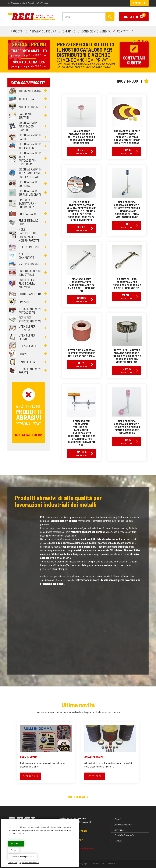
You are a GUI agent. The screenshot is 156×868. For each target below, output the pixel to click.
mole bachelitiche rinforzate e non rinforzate (29, 234)
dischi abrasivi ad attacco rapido (28, 126)
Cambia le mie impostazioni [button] (22, 857)
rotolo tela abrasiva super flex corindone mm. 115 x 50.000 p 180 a (81, 353)
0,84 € (126, 441)
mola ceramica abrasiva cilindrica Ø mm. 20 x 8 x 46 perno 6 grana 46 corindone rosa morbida (81, 137)
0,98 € (81, 228)
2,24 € (126, 370)
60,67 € (81, 364)
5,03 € (126, 151)
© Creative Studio (110, 863)
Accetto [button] (16, 843)
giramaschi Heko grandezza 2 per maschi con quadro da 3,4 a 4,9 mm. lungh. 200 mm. (81, 285)
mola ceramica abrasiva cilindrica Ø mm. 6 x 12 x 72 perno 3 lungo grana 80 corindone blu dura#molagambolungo (127, 210)
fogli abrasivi (28, 214)
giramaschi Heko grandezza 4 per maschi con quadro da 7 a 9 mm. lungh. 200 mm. (127, 284)
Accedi (139, 3)
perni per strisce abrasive (30, 319)
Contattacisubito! (134, 55)
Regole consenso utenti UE (29, 863)
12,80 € (81, 299)
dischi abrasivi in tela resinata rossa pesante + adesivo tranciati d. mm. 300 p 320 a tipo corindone (126, 137)
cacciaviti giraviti (25, 115)
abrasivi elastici (30, 91)
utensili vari (27, 345)
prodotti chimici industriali (30, 272)
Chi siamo (119, 829)
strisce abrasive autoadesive (30, 310)
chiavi (23, 354)
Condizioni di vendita (124, 835)
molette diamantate (26, 255)
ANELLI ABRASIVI (93, 756)
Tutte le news (78, 796)
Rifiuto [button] (13, 850)
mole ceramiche (29, 247)
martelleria (27, 362)
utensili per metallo (27, 328)
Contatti (118, 840)
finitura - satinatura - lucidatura (27, 203)
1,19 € (126, 225)
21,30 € (126, 296)
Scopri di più (30, 776)
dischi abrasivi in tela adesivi (30, 146)
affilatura (26, 99)
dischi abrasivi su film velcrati (30, 192)
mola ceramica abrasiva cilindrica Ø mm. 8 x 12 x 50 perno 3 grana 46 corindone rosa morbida (127, 427)
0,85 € (81, 151)
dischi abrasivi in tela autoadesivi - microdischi (30, 158)
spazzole (25, 302)
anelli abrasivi (29, 107)
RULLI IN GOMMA (28, 756)
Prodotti (118, 819)
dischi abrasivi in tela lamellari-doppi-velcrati (30, 172)
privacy (88, 863)
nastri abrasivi (29, 264)
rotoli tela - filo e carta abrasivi (27, 283)
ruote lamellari (30, 294)
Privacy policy (13, 863)
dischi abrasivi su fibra (28, 183)
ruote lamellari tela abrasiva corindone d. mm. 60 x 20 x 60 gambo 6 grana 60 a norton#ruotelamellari (127, 356)
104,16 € (81, 453)
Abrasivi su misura (122, 824)
